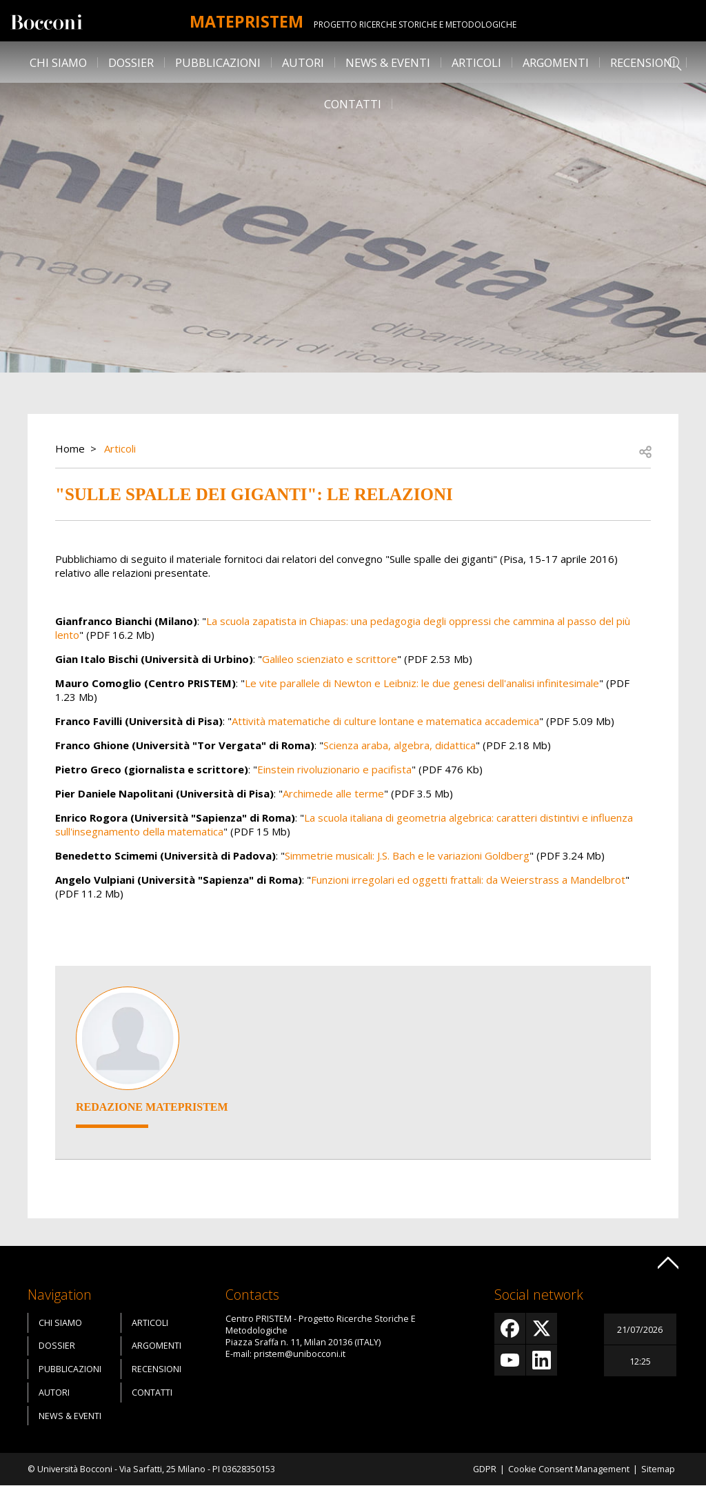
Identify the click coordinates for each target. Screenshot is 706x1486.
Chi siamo (58, 62)
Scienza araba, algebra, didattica (399, 745)
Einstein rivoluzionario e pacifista (334, 769)
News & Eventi (387, 62)
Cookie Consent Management (568, 1469)
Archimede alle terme (333, 793)
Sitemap (658, 1469)
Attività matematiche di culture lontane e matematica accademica (385, 721)
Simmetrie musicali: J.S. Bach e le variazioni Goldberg (407, 855)
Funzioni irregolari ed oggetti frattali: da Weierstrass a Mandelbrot (468, 879)
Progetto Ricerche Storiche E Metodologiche (420, 24)
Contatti (352, 104)
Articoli (476, 62)
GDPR (484, 1469)
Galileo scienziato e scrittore (329, 659)
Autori (303, 62)
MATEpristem (246, 20)
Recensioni (643, 62)
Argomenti (556, 62)
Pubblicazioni (218, 62)
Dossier (131, 62)
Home (70, 448)
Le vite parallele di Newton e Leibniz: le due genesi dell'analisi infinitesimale (422, 683)
